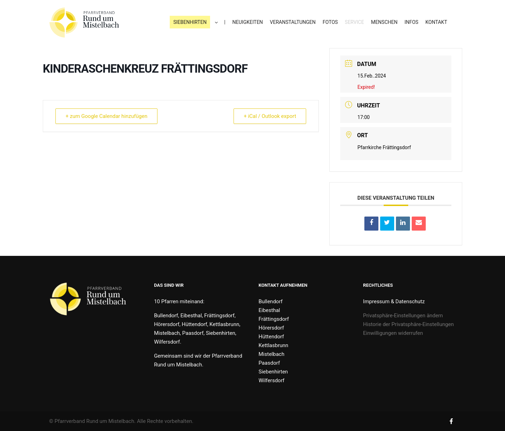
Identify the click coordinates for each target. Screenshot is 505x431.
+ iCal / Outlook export (270, 116)
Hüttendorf (271, 336)
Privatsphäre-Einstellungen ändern (403, 315)
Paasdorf (269, 363)
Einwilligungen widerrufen (393, 333)
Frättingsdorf (273, 319)
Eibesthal (269, 310)
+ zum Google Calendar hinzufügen (106, 116)
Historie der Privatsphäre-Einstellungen (408, 324)
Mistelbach (271, 354)
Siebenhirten (273, 372)
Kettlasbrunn (273, 345)
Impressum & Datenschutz (394, 301)
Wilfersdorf (271, 380)
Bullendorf (270, 301)
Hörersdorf (271, 328)
